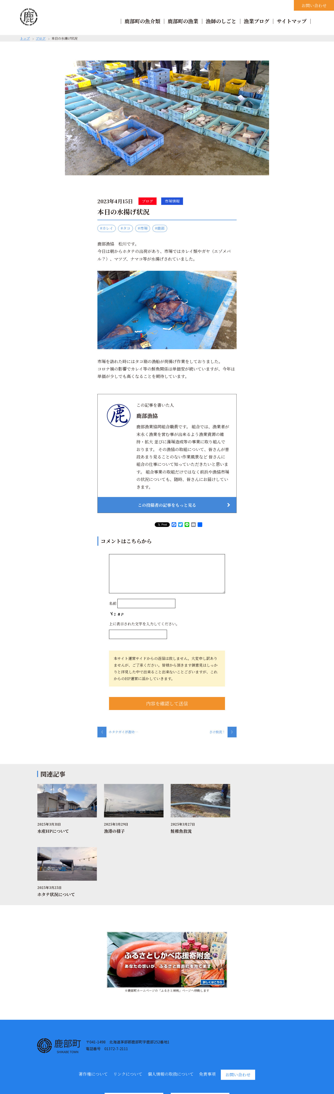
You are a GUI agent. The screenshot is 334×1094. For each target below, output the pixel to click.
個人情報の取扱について (171, 1011)
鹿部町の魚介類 (142, 21)
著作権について (93, 1011)
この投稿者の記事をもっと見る (167, 505)
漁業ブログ (256, 21)
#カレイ (106, 228)
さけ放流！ (223, 731)
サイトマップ (292, 21)
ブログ (40, 38)
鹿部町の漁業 (183, 21)
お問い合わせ (314, 5)
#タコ (125, 228)
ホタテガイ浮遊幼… (117, 731)
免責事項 (207, 1011)
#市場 (143, 228)
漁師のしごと (221, 21)
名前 (112, 603)
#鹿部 (160, 228)
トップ (25, 38)
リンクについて (127, 1011)
